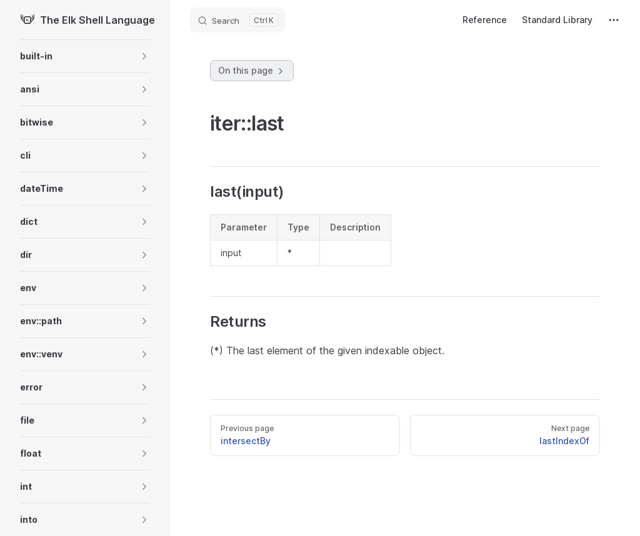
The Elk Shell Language (85, 19)
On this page (252, 70)
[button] (85, 56)
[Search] (237, 19)
